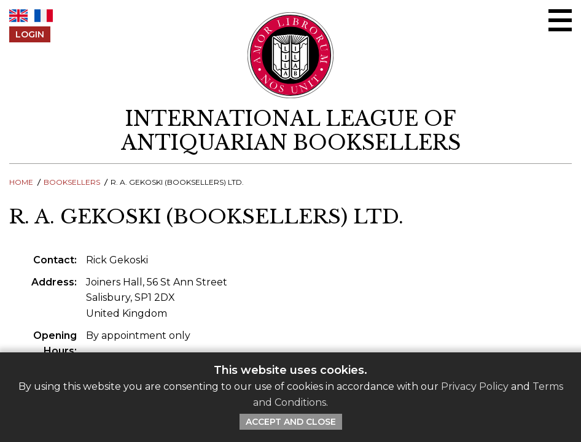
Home (21, 182)
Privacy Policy (475, 386)
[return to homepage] (290, 131)
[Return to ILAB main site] (291, 55)
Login (29, 34)
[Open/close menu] (560, 20)
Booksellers (72, 182)
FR (43, 15)
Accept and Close (291, 421)
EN (18, 15)
